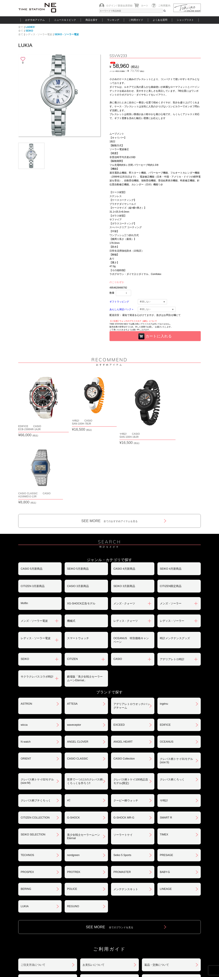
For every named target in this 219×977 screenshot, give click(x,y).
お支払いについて (93, 891)
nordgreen (73, 781)
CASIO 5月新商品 (31, 495)
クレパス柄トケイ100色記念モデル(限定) (130, 708)
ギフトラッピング (119, 301)
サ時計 (164, 727)
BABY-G (165, 798)
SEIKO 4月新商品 (170, 495)
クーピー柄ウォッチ (125, 727)
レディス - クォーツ (125, 547)
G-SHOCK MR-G (123, 744)
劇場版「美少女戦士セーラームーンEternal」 (85, 605)
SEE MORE (109, 447)
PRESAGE (166, 781)
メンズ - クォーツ (124, 530)
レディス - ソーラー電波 (39, 34)
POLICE (72, 815)
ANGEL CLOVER (77, 668)
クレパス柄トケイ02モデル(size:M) (37, 708)
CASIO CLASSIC (77, 685)
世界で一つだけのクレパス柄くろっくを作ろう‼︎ (85, 708)
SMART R (166, 744)
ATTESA (72, 630)
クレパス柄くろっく (172, 706)
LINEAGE (166, 815)
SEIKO (29, 30)
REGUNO (73, 832)
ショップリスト (185, 20)
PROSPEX (27, 798)
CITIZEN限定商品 (170, 512)
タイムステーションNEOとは (179, 941)
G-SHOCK (73, 744)
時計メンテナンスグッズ (175, 564)
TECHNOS (27, 781)
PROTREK (73, 798)
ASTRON (26, 630)
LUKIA (25, 832)
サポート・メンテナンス (36, 923)
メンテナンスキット (125, 815)
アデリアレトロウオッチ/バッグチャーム (131, 632)
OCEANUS (166, 668)
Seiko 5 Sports (122, 781)
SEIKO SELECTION (33, 761)
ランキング (113, 20)
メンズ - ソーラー (170, 530)
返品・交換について (156, 891)
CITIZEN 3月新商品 (33, 512)
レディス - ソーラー (172, 547)
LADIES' (30, 27)
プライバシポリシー (156, 907)
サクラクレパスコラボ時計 (37, 603)
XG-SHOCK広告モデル (81, 530)
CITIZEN (72, 585)
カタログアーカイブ (156, 923)
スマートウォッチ (78, 564)
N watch (26, 668)
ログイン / (111, 5)
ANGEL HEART (123, 668)
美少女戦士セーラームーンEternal (83, 763)
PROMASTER (122, 798)
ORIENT (26, 685)
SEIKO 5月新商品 (78, 495)
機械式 (71, 547)
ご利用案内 (164, 5)
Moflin (24, 529)
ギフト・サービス (93, 923)
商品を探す (91, 20)
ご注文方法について (33, 891)
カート (144, 5)
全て (20, 27)
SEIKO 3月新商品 (124, 512)
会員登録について (32, 907)
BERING (26, 815)
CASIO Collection (124, 685)
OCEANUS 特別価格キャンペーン (131, 566)
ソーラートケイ (123, 761)
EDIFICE (165, 651)
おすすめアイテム (35, 20)
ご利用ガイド (136, 20)
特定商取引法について (96, 907)
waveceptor (74, 651)
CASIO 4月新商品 (124, 495)
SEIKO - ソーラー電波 (66, 34)
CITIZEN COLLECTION (35, 744)
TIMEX (164, 761)
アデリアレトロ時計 (172, 585)
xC (68, 726)
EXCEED (119, 651)
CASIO (117, 585)
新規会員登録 (125, 5)
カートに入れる (155, 336)
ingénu (164, 630)
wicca (24, 651)
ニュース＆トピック (65, 20)
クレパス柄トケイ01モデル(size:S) (176, 687)
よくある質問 (160, 20)
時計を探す (109, 941)
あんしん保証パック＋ (121, 309)
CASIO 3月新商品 (78, 512)
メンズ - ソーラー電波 (34, 547)
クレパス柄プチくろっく (36, 727)
